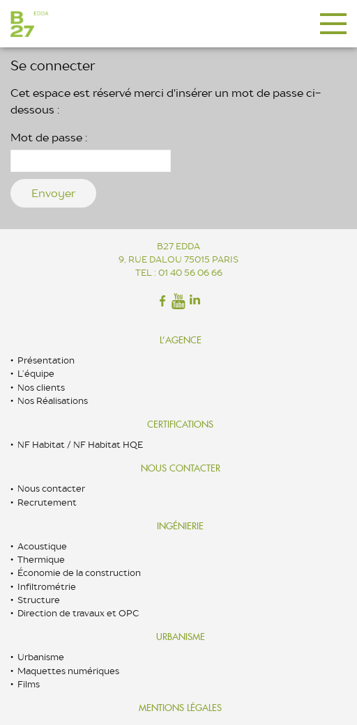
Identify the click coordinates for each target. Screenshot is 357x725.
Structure (38, 600)
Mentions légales (180, 708)
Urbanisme (180, 637)
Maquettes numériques (68, 671)
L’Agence (181, 340)
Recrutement (47, 502)
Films (28, 684)
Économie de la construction (79, 573)
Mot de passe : (90, 151)
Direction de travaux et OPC (78, 613)
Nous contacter (180, 468)
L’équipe (35, 374)
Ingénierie (180, 526)
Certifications (180, 424)
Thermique (41, 560)
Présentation (46, 360)
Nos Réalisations (52, 401)
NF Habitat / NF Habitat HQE (80, 445)
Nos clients (41, 387)
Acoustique (42, 546)
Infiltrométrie (46, 587)
